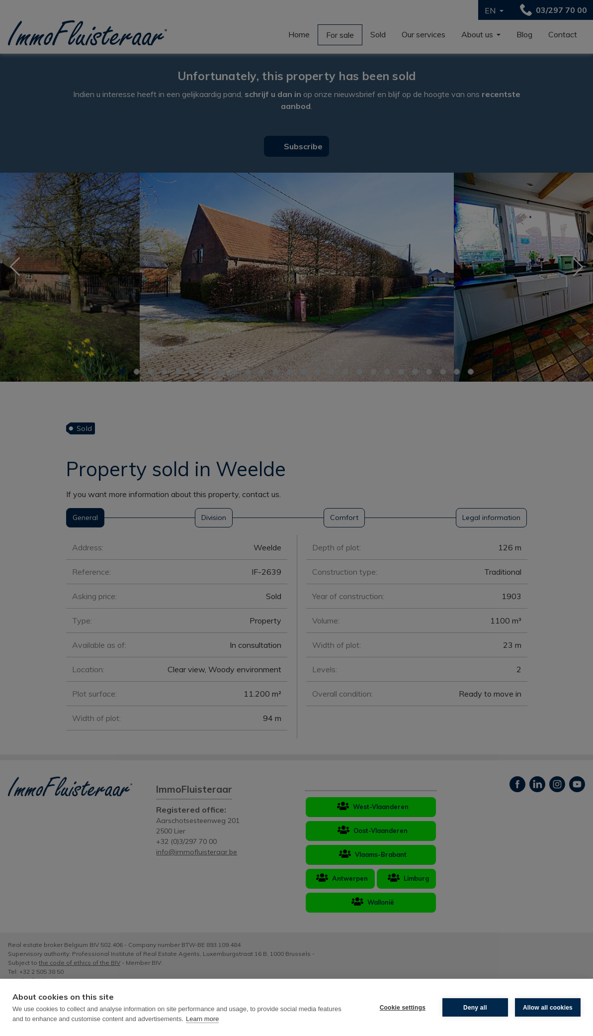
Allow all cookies (548, 1007)
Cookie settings (402, 1007)
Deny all (475, 1007)
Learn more (202, 1019)
